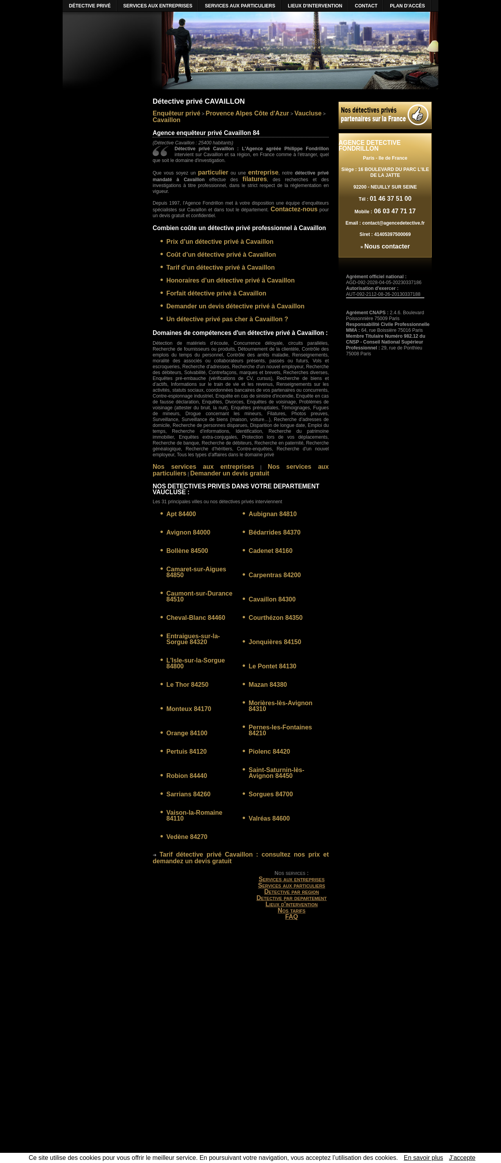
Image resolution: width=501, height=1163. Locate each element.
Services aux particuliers (291, 885)
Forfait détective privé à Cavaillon (216, 293)
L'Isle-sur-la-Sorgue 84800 (195, 663)
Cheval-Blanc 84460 (195, 617)
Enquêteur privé (176, 113)
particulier (213, 172)
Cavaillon (166, 120)
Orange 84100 (186, 733)
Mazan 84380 (268, 684)
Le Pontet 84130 (272, 666)
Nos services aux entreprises (203, 466)
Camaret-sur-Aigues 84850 (196, 572)
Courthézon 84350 (276, 617)
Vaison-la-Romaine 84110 (194, 815)
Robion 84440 (186, 775)
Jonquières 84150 (275, 642)
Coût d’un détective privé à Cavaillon (221, 254)
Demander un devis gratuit (229, 473)
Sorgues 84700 (271, 794)
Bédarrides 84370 (275, 532)
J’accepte (462, 1157)
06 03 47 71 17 (394, 211)
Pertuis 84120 (186, 751)
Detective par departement (291, 898)
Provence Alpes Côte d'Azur (247, 113)
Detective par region (291, 891)
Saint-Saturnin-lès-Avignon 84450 (276, 773)
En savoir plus (423, 1157)
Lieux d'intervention (291, 904)
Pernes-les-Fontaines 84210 (280, 730)
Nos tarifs (292, 910)
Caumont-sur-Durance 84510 (199, 596)
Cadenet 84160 (270, 550)
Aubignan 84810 (273, 514)
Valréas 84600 (269, 818)
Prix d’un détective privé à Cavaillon (220, 241)
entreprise (263, 172)
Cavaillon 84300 (272, 599)
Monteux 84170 (188, 709)
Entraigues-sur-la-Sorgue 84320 (193, 639)
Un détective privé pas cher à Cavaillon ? (227, 319)
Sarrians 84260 (188, 794)
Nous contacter (387, 246)
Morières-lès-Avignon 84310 (280, 706)
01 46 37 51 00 (391, 198)
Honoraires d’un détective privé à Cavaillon (230, 280)
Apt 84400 (181, 514)
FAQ (291, 916)
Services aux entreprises (292, 879)
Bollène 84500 (187, 550)
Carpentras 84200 (275, 575)
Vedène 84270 (186, 837)
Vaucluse (307, 113)
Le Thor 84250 (187, 684)
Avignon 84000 (188, 532)
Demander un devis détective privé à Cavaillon (235, 306)
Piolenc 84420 (269, 751)
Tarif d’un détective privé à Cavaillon (220, 267)
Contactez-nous (293, 209)
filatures (255, 179)
